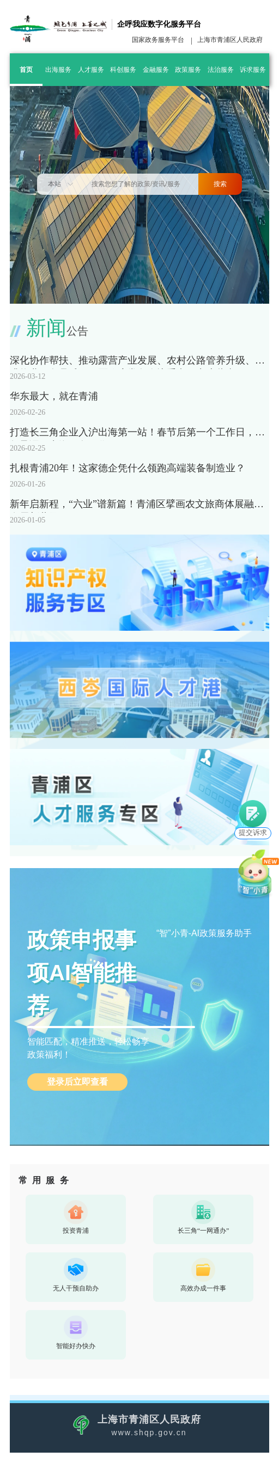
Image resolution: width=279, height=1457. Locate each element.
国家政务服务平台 (158, 40)
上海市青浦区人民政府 (230, 40)
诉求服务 (253, 69)
